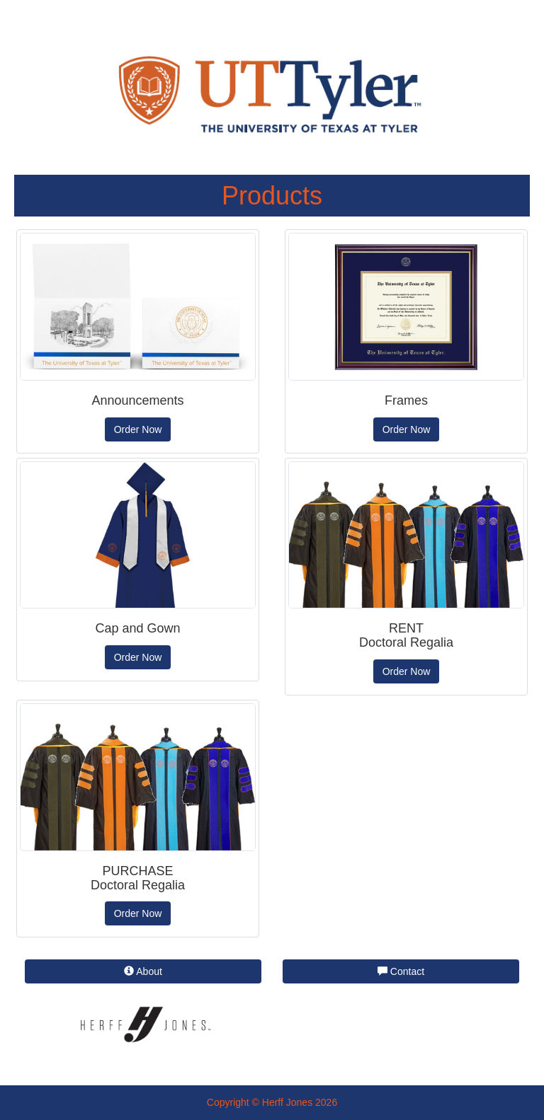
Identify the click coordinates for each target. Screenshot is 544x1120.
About (143, 971)
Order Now (138, 429)
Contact (401, 971)
